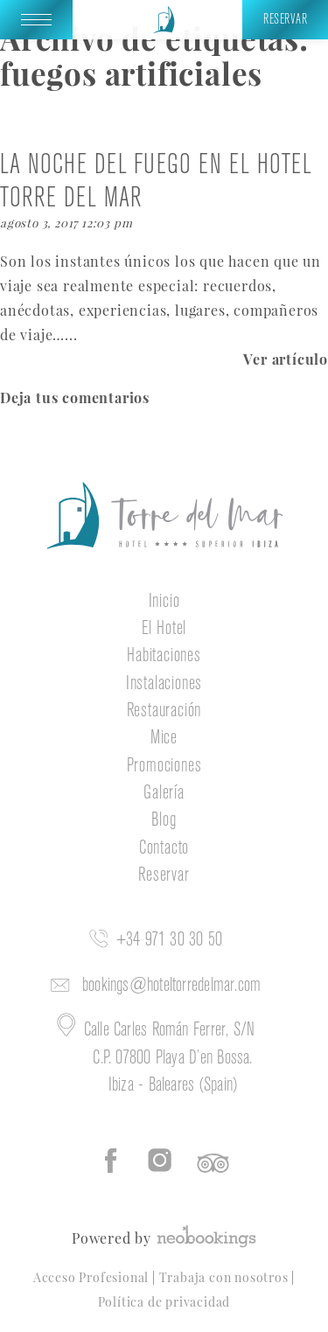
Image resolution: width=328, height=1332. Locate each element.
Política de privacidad (164, 1301)
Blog (163, 820)
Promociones (164, 766)
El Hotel (164, 629)
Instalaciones (164, 684)
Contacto (164, 848)
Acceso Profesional (92, 1277)
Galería (164, 793)
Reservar (163, 875)
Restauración (164, 711)
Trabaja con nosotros (225, 1277)
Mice (164, 738)
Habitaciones (164, 656)
